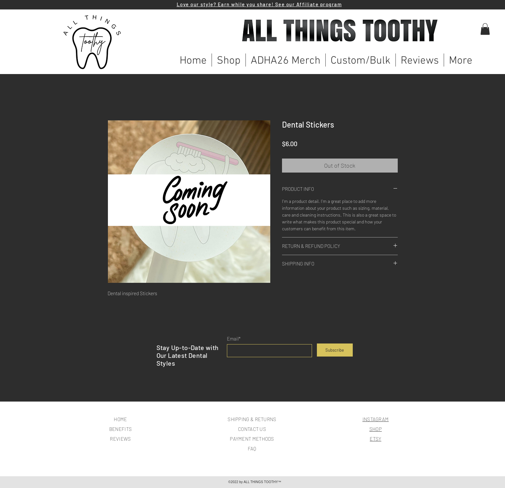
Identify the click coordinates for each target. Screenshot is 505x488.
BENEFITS (120, 429)
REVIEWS (120, 439)
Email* (234, 338)
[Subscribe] (335, 350)
